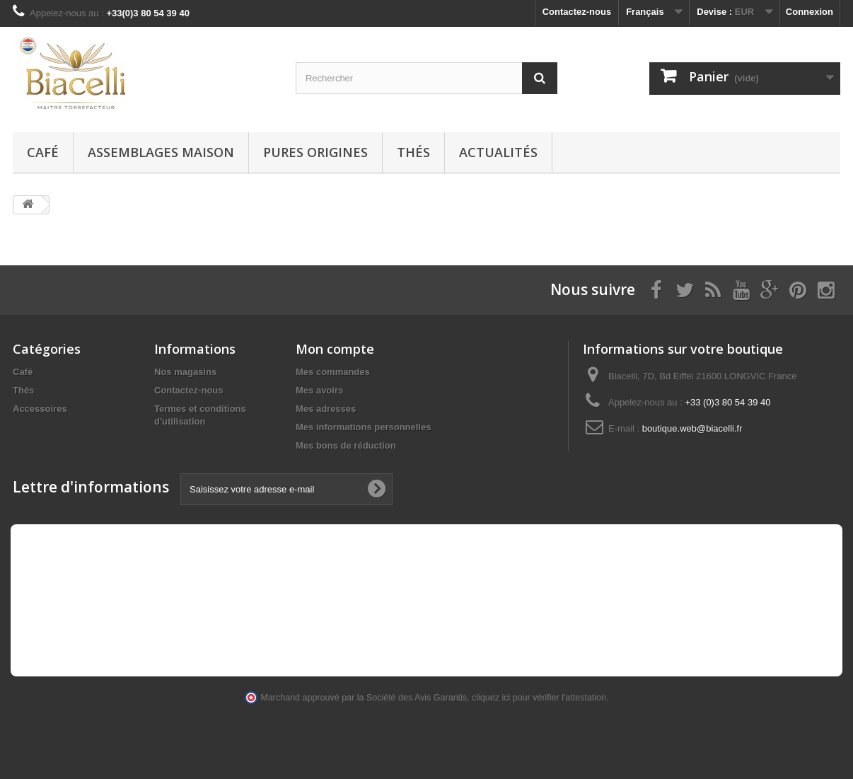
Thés (413, 152)
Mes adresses (326, 408)
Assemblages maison (161, 152)
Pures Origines (315, 152)
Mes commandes (333, 372)
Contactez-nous (577, 11)
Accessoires (40, 408)
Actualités (498, 152)
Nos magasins (185, 372)
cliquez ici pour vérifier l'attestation (539, 698)
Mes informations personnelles (363, 427)
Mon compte (335, 348)
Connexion (809, 11)
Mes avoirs (319, 390)
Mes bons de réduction (346, 445)
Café (43, 152)
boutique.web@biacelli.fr (692, 428)
